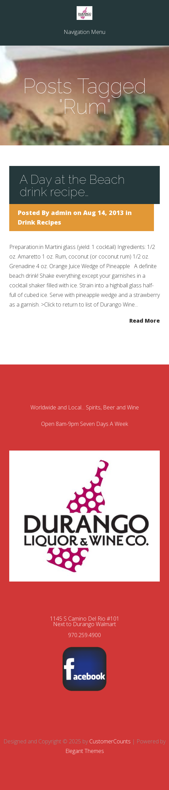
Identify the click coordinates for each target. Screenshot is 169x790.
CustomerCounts (110, 741)
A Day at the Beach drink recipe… (72, 185)
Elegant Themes (84, 751)
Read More (144, 320)
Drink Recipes (39, 222)
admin (61, 212)
